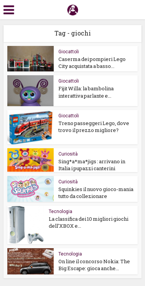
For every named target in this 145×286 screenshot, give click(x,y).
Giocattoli (68, 51)
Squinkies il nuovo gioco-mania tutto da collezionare (95, 193)
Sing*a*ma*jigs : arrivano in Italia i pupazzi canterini (91, 165)
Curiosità (68, 154)
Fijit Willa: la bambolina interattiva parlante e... (86, 92)
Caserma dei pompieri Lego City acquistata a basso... (92, 62)
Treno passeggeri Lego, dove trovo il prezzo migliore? (93, 127)
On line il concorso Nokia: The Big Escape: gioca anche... (94, 265)
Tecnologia (60, 211)
